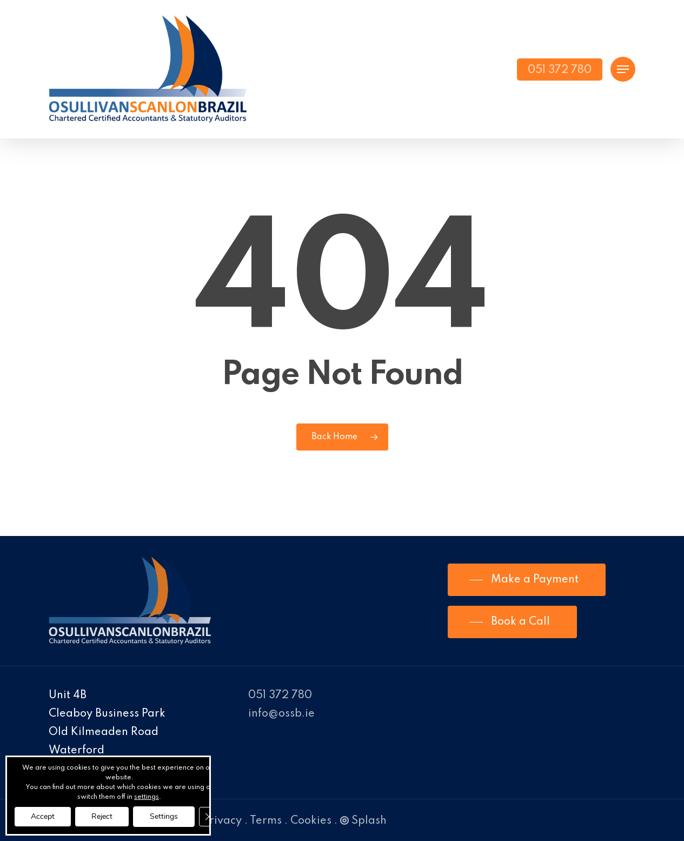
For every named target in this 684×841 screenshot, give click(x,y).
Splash (363, 821)
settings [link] (146, 797)
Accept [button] (43, 816)
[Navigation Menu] (622, 69)
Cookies (310, 821)
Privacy (222, 821)
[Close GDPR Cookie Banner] (208, 816)
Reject (101, 816)
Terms (266, 821)
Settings (164, 816)
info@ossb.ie (281, 713)
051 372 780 (280, 695)
